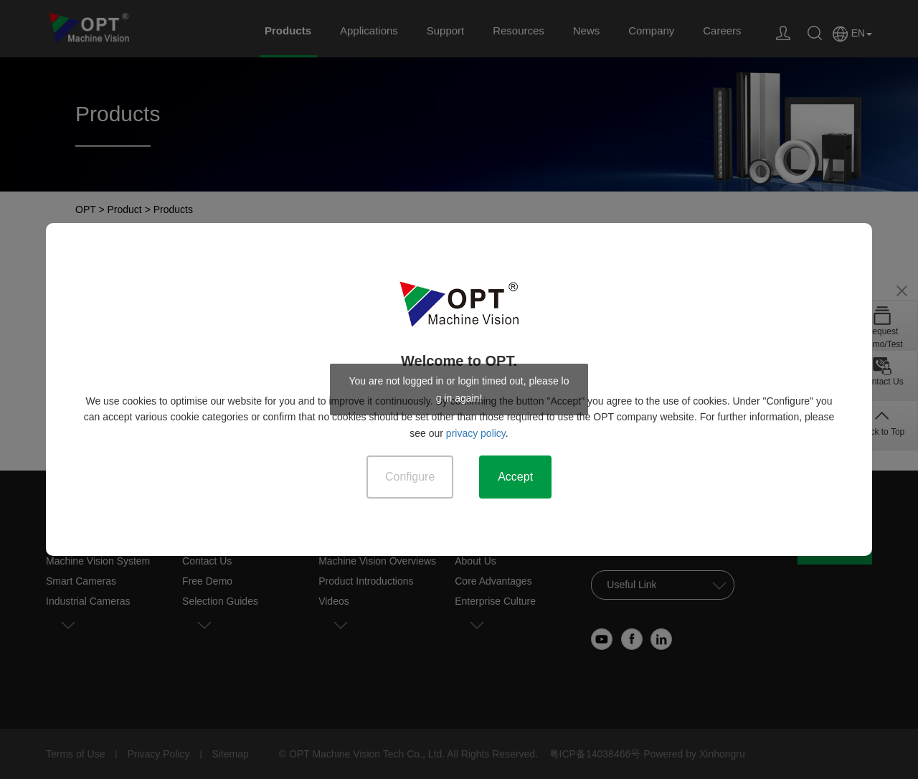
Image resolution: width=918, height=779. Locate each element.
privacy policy (476, 433)
